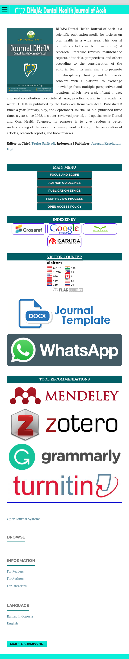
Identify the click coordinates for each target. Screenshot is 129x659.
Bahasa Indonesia (20, 616)
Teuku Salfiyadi (43, 143)
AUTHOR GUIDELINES (64, 182)
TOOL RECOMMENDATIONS (64, 379)
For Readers (15, 571)
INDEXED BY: (64, 219)
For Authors (15, 579)
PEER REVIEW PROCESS (64, 198)
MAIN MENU (64, 167)
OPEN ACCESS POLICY (64, 206)
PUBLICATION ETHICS (64, 190)
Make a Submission (27, 644)
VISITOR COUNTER (64, 256)
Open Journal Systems (23, 519)
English (12, 623)
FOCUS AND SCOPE (64, 174)
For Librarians (17, 586)
